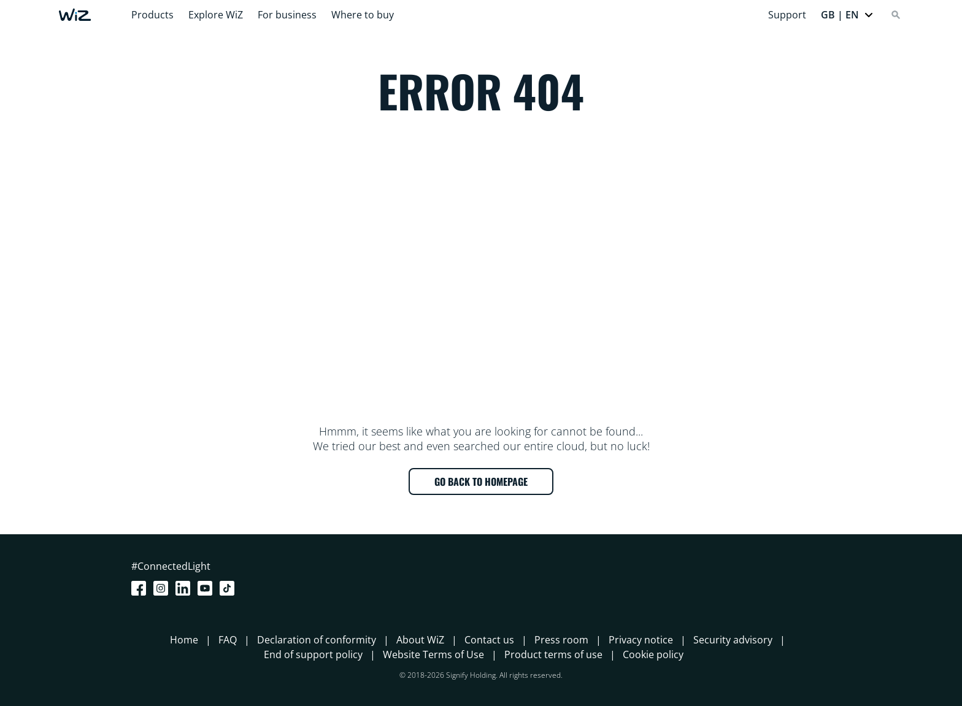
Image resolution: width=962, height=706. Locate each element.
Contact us (489, 640)
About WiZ (420, 640)
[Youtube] (207, 588)
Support (787, 14)
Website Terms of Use (433, 654)
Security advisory (732, 640)
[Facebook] (141, 588)
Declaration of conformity (316, 640)
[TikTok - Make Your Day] (229, 588)
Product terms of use (553, 654)
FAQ (227, 640)
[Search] (895, 14)
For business (287, 14)
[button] (847, 14)
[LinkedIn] (185, 588)
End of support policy (313, 654)
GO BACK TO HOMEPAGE (481, 481)
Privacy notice (641, 640)
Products (152, 14)
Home (184, 640)
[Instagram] (163, 588)
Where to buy (362, 14)
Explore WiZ (215, 14)
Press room (561, 640)
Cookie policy (653, 654)
